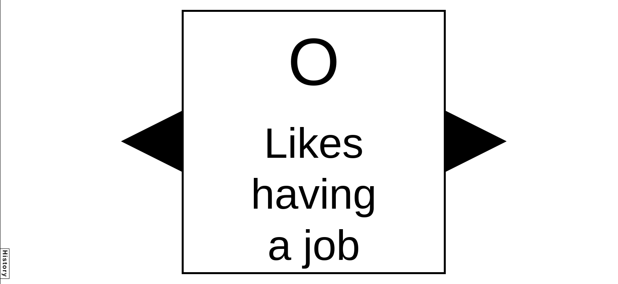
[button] (151, 141)
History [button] (5, 263)
